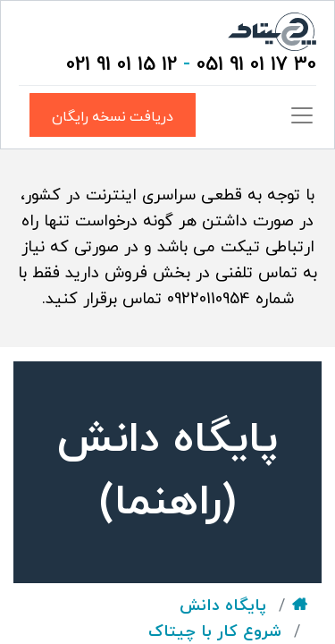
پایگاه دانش (223, 606)
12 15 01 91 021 (121, 65)
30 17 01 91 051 (256, 65)
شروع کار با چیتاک (214, 632)
